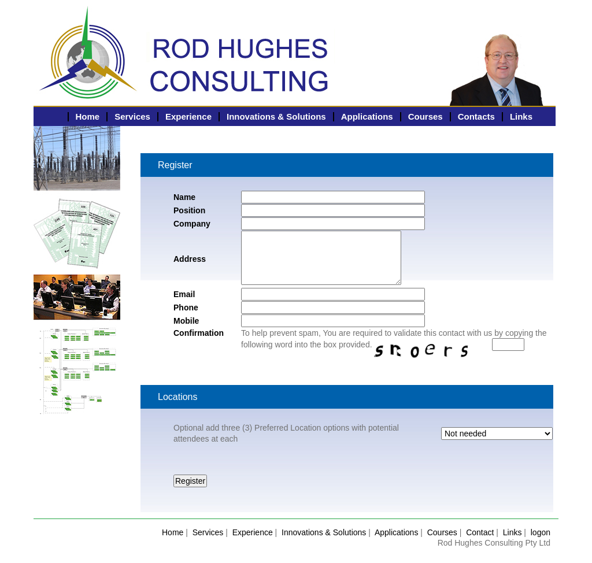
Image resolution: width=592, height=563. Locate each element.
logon (540, 532)
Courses (425, 116)
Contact (480, 532)
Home (88, 116)
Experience (188, 116)
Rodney (88, 26)
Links (521, 116)
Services (132, 116)
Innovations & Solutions (276, 116)
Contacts (476, 116)
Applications (367, 116)
